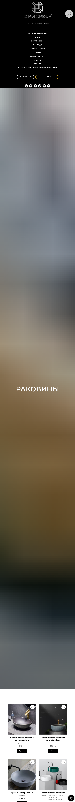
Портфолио (36, 41)
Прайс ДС (37, 45)
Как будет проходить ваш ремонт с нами (37, 68)
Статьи (37, 60)
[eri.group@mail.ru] (30, 85)
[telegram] (35, 85)
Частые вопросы (37, 56)
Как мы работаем (37, 49)
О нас (37, 37)
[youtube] (44, 85)
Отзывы (37, 52)
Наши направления (37, 33)
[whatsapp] (39, 85)
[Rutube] (48, 85)
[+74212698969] (26, 85)
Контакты (37, 64)
